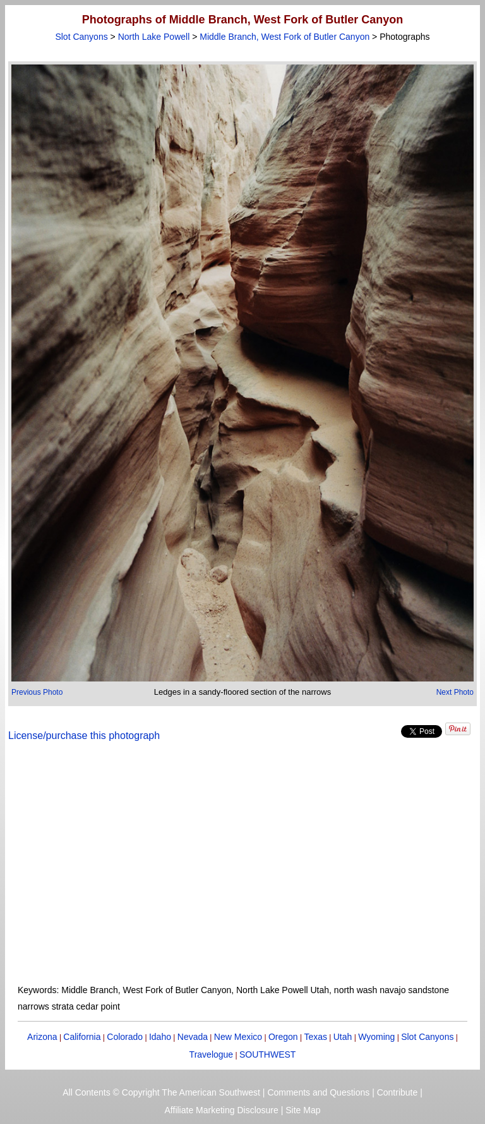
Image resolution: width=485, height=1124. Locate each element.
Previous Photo (37, 692)
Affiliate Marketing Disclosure (221, 1110)
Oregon (283, 1037)
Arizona (42, 1037)
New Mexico (238, 1037)
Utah (342, 1037)
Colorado (125, 1037)
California (81, 1037)
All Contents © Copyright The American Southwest (161, 1092)
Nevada (192, 1037)
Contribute (397, 1092)
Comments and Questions (318, 1092)
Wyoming (376, 1037)
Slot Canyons (81, 37)
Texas (315, 1037)
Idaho (160, 1037)
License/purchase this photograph (84, 735)
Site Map (302, 1110)
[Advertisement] (242, 870)
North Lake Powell (154, 37)
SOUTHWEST (267, 1054)
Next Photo (455, 692)
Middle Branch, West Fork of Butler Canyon (284, 37)
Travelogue (211, 1054)
